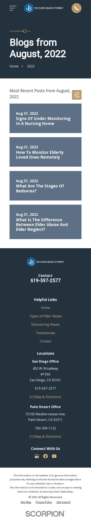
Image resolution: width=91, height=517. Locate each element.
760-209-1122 (45, 428)
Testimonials (45, 333)
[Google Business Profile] (37, 456)
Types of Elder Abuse (45, 316)
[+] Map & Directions (45, 397)
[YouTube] (54, 456)
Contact (45, 341)
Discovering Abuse (45, 324)
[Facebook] (45, 456)
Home (45, 307)
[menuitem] (25, 502)
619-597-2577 (45, 281)
